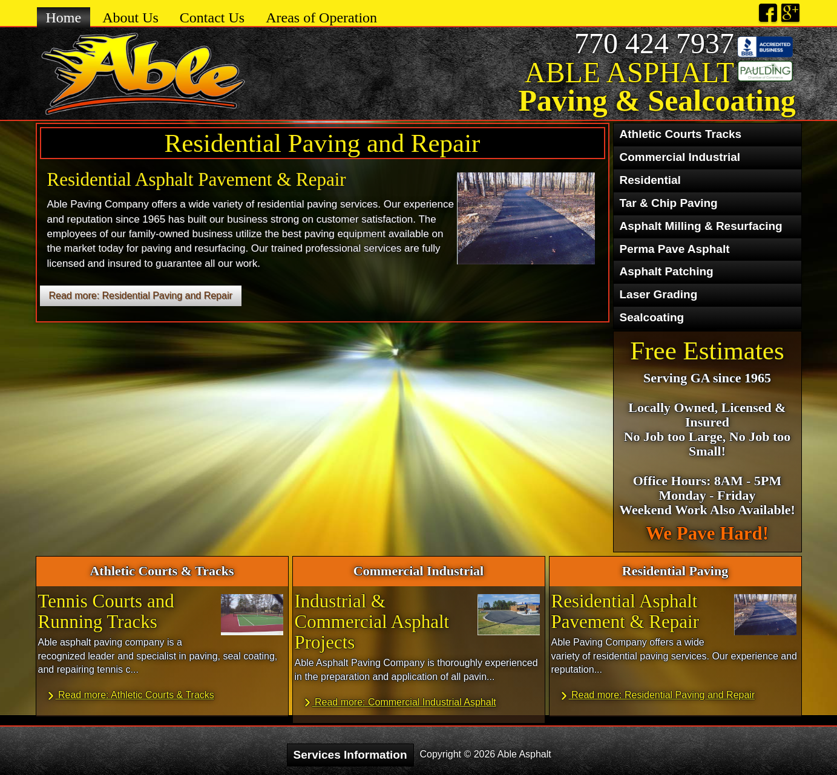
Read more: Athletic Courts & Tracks (130, 695)
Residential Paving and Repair (323, 143)
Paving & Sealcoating (656, 100)
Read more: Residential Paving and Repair (140, 295)
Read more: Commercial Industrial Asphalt (399, 703)
